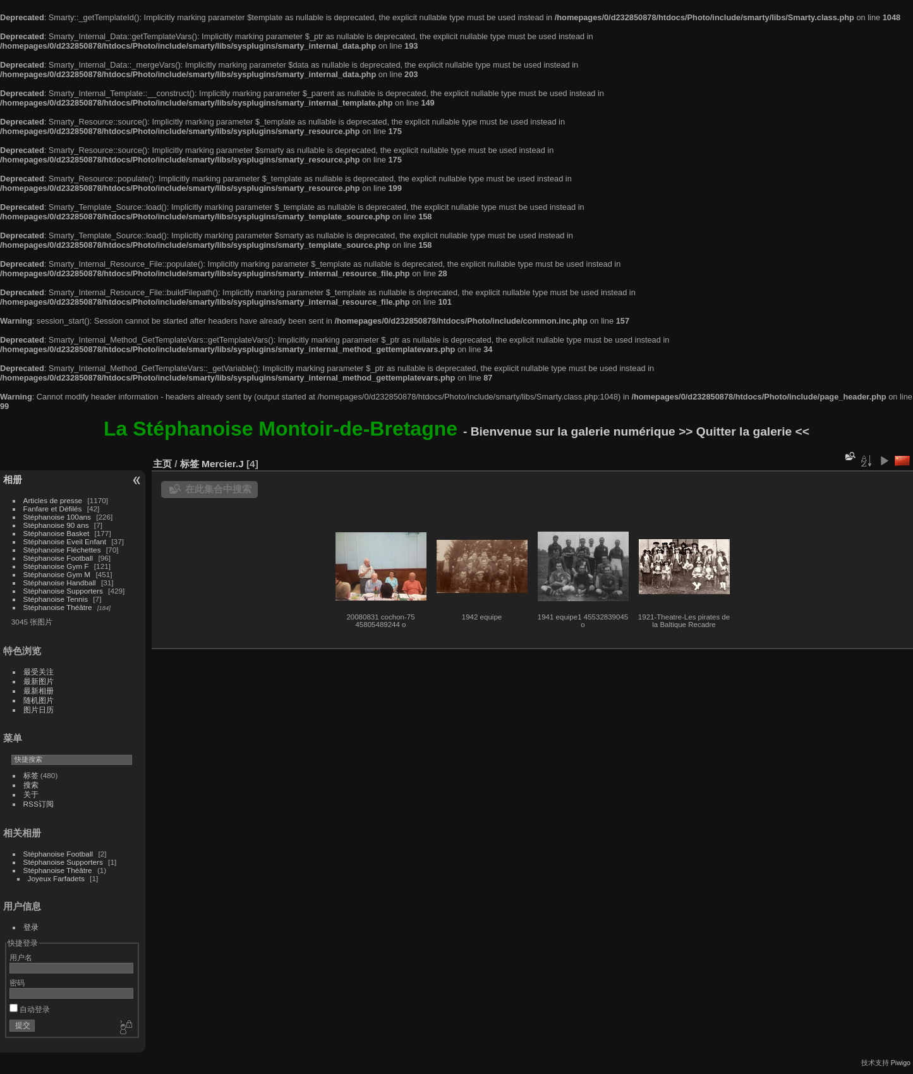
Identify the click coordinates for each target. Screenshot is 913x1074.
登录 (31, 927)
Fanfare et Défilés (52, 508)
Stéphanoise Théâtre (57, 607)
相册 (12, 479)
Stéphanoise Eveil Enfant (64, 541)
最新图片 (38, 681)
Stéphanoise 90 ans (56, 525)
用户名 (20, 957)
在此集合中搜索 (218, 489)
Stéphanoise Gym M (57, 574)
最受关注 (38, 672)
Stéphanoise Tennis (55, 599)
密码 (17, 983)
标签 (31, 775)
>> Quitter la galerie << (744, 431)
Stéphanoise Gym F (56, 566)
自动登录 (29, 1009)
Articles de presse (53, 500)
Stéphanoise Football (58, 558)
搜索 (31, 785)
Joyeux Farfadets (56, 878)
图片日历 (38, 709)
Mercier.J (223, 463)
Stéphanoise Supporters (63, 591)
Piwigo (900, 1062)
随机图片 (38, 700)
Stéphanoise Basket (56, 533)
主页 (162, 463)
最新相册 (38, 691)
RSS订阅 (38, 804)
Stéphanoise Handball (59, 582)
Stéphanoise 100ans (57, 517)
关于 (31, 794)
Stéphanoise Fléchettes (62, 550)
